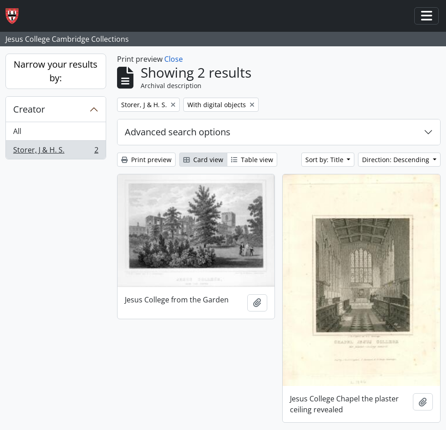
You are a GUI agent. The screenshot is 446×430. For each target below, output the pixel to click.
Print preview (146, 159)
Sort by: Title (325, 159)
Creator (29, 109)
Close (173, 59)
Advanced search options (177, 132)
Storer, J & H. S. (55, 151)
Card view (203, 159)
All (17, 131)
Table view (252, 159)
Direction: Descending (396, 159)
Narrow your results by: (56, 71)
